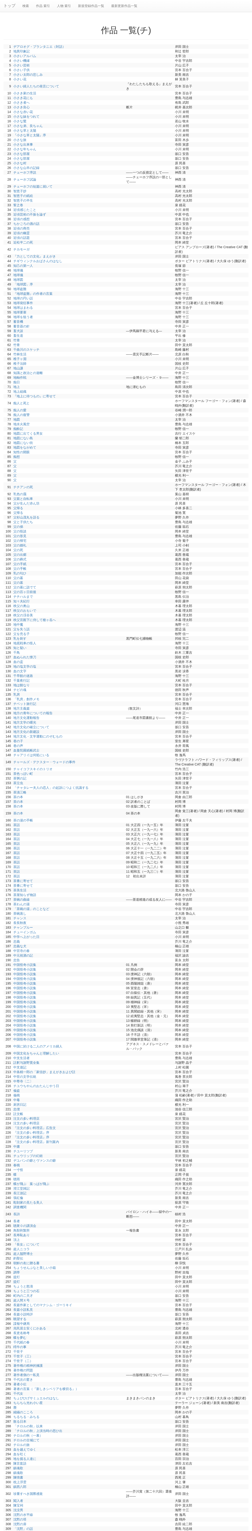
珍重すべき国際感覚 (28, 1494)
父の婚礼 (19, 545)
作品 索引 (43, 6)
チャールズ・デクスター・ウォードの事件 (44, 762)
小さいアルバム (24, 56)
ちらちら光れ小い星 (28, 1403)
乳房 (16, 694)
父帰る (18, 508)
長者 (16, 1221)
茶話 (16, 825)
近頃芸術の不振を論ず (29, 214)
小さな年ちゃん (24, 149)
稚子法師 (19, 363)
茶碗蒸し (19, 913)
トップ (9, 5)
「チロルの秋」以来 (28, 1426)
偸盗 (16, 1090)
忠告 (16, 960)
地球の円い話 (23, 298)
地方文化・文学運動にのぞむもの (37, 736)
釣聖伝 (18, 1258)
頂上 (16, 1240)
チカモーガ (21, 249)
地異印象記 (21, 51)
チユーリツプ (23, 1151)
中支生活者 (21, 1058)
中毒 (16, 1100)
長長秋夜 (19, 923)
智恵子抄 (19, 191)
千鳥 (16, 652)
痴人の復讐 (21, 415)
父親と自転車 (23, 499)
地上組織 (19, 391)
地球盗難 (19, 289)
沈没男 (18, 1510)
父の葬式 (19, 559)
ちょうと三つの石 (26, 1291)
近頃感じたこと (24, 210)
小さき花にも (23, 98)
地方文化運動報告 (26, 718)
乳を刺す (19, 638)
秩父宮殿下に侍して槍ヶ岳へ (34, 620)
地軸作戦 (19, 377)
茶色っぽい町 (23, 774)
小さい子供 (21, 70)
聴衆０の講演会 (24, 1226)
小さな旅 (19, 140)
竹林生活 (19, 354)
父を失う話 (21, 629)
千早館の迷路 (23, 676)
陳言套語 (19, 1463)
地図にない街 (23, 443)
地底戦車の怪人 (24, 643)
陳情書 (18, 1477)
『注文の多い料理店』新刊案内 (36, 1142)
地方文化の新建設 (26, 732)
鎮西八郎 (19, 1487)
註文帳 (18, 1114)
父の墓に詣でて (24, 587)
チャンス (19, 918)
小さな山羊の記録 (26, 168)
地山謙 (18, 368)
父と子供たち (23, 522)
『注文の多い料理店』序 (31, 1132)
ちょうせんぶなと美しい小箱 (34, 1268)
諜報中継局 (21, 1323)
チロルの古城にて (26, 1440)
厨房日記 (19, 1104)
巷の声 (18, 746)
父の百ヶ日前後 (24, 592)
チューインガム (24, 932)
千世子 (18, 1351)
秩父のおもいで (24, 610)
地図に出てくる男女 (28, 433)
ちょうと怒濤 (23, 1286)
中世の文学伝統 (24, 1076)
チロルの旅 (21, 1445)
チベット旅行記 (24, 704)
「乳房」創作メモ (26, 699)
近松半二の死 (23, 242)
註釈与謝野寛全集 (26, 1062)
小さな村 (19, 163)
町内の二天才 (23, 1296)
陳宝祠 (18, 1505)
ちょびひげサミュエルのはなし (36, 1398)
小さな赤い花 (23, 112)
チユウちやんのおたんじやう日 (36, 1086)
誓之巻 (18, 205)
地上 (16, 387)
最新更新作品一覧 (124, 6)
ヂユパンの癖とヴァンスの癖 (34, 1160)
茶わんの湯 (21, 904)
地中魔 (18, 624)
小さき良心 (21, 107)
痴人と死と (21, 403)
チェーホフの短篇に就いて (33, 186)
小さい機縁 (21, 60)
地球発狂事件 (23, 303)
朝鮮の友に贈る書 (26, 1263)
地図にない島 (23, 438)
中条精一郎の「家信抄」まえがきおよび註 (44, 1072)
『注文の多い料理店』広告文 (34, 1128)
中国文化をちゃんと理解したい (36, 1053)
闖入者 (18, 1501)
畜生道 (18, 335)
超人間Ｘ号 (21, 1300)
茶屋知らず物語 (24, 895)
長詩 (16, 1214)
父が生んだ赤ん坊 (26, 503)
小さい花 (19, 79)
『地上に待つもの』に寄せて (34, 396)
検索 (25, 6)
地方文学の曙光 (24, 722)
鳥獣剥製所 (21, 1230)
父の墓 (18, 578)
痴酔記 (18, 429)
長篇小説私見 (23, 1309)
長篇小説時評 (23, 1314)
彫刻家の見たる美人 (28, 1202)
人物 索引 (64, 6)
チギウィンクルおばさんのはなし (37, 261)
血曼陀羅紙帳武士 (26, 750)
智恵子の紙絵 (23, 196)
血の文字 (19, 671)
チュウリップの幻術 (28, 1156)
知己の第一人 (23, 266)
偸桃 (16, 1095)
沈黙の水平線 (23, 1515)
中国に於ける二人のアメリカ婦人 (37, 1046)
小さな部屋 (21, 154)
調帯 (16, 1272)
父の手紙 (19, 564)
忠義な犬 (19, 946)
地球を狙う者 (23, 317)
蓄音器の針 (21, 326)
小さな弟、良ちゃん (28, 126)
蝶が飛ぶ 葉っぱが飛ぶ (31, 1184)
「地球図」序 (23, 284)
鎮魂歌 (18, 1468)
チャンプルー (23, 927)
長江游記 (19, 1193)
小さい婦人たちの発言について (36, 86)
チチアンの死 (23, 487)
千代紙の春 (21, 1342)
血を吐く (19, 1454)
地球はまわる (23, 307)
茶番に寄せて (23, 881)
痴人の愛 (19, 410)
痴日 (16, 382)
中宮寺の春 (21, 951)
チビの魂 (19, 690)
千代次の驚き (23, 1379)
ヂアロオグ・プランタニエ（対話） (39, 46)
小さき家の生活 (24, 93)
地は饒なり (21, 685)
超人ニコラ (21, 1249)
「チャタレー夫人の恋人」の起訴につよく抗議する (51, 788)
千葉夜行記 (21, 680)
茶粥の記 (19, 778)
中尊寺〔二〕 (23, 1081)
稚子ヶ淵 (19, 359)
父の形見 (19, 536)
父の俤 (18, 527)
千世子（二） (23, 1361)
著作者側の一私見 (26, 1375)
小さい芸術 (21, 65)
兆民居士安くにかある (29, 1328)
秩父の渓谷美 (23, 615)
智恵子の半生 (23, 200)
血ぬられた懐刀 (24, 657)
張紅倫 (18, 1198)
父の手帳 (19, 568)
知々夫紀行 (21, 601)
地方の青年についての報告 (33, 713)
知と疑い (19, 648)
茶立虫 (18, 783)
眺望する (19, 1319)
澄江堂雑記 (21, 1188)
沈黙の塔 (19, 1519)
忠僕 (16, 1109)
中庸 (16, 1146)
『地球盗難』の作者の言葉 (33, 293)
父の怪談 (19, 531)
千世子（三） (23, 1356)
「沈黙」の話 (23, 1529)
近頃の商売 (21, 228)
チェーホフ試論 (24, 179)
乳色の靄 (19, 494)
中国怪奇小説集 (24, 965)
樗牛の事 (19, 1347)
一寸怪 (18, 1170)
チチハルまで (23, 596)
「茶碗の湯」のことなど (31, 909)
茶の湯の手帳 (23, 820)
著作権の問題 (23, 1370)
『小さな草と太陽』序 (29, 135)
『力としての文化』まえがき (34, 256)
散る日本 (19, 1421)
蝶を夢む (19, 1337)
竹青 (16, 340)
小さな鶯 (19, 121)
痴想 (16, 457)
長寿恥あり (21, 1235)
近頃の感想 (21, 219)
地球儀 (18, 270)
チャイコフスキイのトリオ (33, 769)
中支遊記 (19, 1067)
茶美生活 (19, 890)
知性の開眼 (21, 452)
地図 (16, 419)
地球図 (18, 279)
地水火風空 (21, 424)
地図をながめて (24, 447)
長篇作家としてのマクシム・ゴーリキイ (42, 1305)
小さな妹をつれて (26, 116)
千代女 (18, 1393)
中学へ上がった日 (26, 937)
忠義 (16, 941)
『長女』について (26, 1244)
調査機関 (19, 1207)
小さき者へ (21, 102)
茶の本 (18, 797)
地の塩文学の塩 (24, 666)
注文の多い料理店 (26, 1118)
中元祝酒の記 (23, 955)
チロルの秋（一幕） (28, 1435)
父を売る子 (21, 634)
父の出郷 (19, 554)
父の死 (18, 550)
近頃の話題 (21, 238)
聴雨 (16, 1179)
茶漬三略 (19, 792)
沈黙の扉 (19, 1524)
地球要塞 (19, 312)
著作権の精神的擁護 (28, 1365)
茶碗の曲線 (21, 899)
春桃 (16, 1165)
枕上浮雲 (19, 1482)
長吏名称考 (21, 1333)
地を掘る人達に (24, 1459)
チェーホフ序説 (24, 172)
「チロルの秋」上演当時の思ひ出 (37, 1431)
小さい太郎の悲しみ (28, 74)
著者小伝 (19, 1384)
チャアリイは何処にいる (31, 755)
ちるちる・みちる (26, 1417)
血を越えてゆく (24, 1449)
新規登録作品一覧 (91, 6)
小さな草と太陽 (24, 130)
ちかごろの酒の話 (26, 224)
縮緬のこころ (23, 1412)
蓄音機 (18, 321)
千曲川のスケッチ (26, 349)
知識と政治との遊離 (28, 373)
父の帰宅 (19, 540)
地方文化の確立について (31, 727)
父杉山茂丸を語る (26, 517)
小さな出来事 (23, 144)
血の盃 (18, 662)
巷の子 (18, 741)
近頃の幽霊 (21, 233)
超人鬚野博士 (23, 1254)
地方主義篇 (21, 708)
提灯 (16, 1277)
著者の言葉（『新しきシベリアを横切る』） (46, 1389)
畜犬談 (18, 331)
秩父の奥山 (21, 606)
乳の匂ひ (19, 573)
